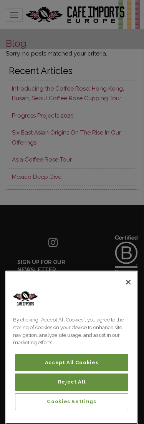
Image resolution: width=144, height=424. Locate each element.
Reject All (72, 382)
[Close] (128, 282)
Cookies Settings (71, 401)
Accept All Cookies (72, 362)
